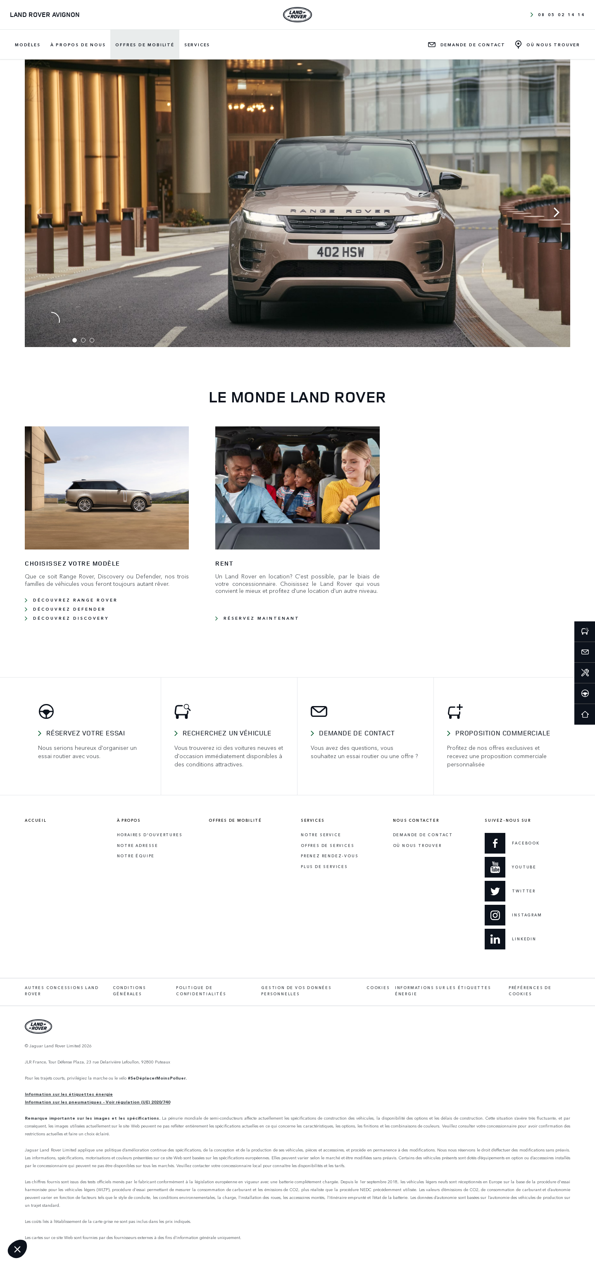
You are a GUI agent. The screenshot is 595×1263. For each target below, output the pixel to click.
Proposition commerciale (502, 733)
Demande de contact (357, 733)
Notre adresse (137, 845)
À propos (129, 820)
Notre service (321, 834)
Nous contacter (416, 820)
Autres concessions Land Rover (61, 991)
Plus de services (324, 866)
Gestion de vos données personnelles (296, 991)
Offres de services (327, 845)
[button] (17, 1249)
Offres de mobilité (144, 45)
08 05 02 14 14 (558, 14)
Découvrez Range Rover (75, 600)
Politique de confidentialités (201, 991)
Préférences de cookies (530, 991)
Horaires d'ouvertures (150, 834)
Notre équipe (136, 856)
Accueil (35, 820)
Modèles (27, 45)
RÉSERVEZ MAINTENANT (262, 618)
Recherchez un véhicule (227, 733)
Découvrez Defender (69, 609)
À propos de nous (78, 45)
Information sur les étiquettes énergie (69, 1094)
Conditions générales (129, 991)
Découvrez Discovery (71, 618)
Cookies (378, 987)
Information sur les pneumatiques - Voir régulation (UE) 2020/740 (97, 1102)
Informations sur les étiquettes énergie (443, 991)
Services (197, 45)
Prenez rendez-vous (329, 856)
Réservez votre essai (85, 733)
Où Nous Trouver (417, 845)
